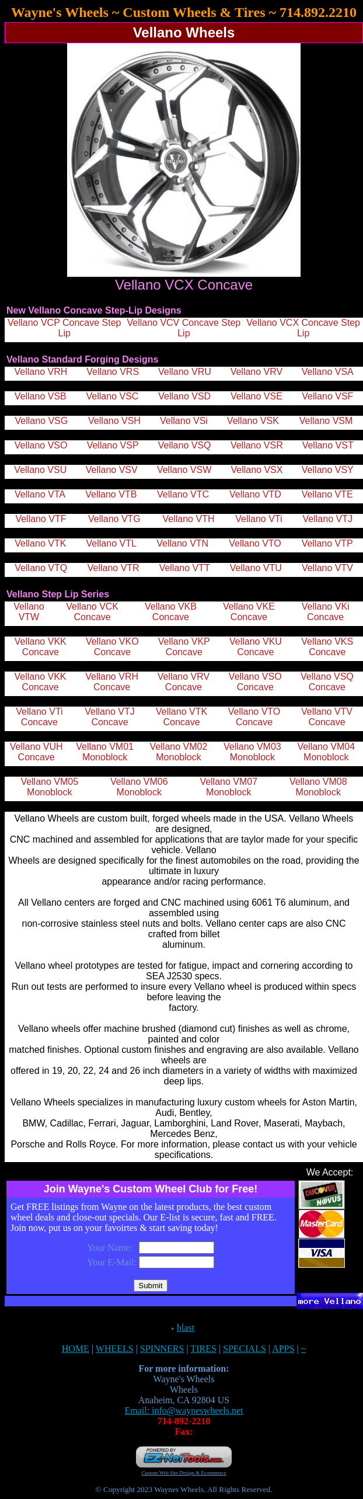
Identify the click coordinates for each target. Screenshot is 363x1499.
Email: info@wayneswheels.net (183, 1410)
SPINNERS (162, 1349)
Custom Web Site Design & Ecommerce (184, 1473)
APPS (283, 1349)
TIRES (203, 1349)
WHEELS (115, 1349)
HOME (75, 1349)
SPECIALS (244, 1349)
